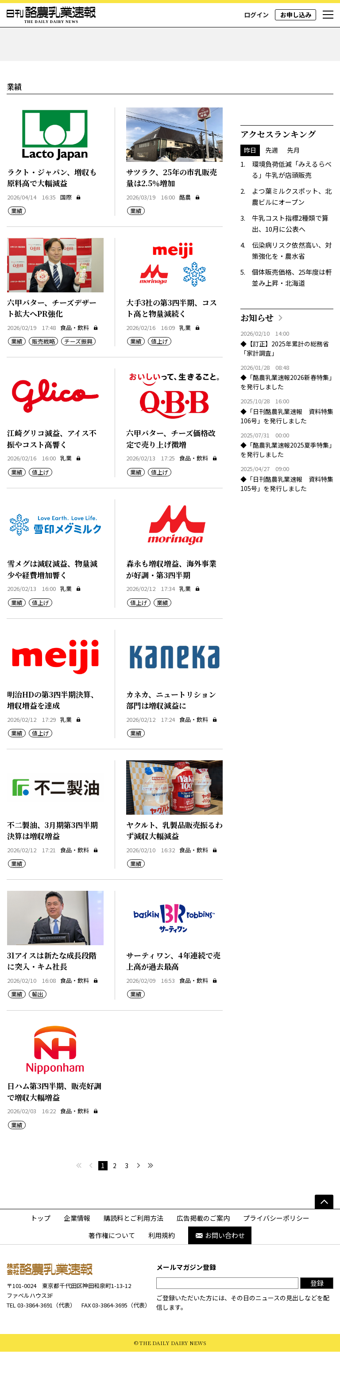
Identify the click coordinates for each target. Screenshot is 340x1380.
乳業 (189, 356)
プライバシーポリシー (276, 1246)
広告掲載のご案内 (203, 1246)
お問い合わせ (220, 1264)
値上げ (159, 370)
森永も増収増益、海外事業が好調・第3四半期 (171, 597)
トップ (40, 1246)
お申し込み (295, 14)
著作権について (112, 1264)
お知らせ (257, 346)
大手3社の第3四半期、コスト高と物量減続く (171, 336)
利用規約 (161, 1264)
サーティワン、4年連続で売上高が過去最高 (173, 989)
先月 (293, 178)
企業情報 (77, 1246)
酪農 (189, 225)
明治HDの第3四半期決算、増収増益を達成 (52, 728)
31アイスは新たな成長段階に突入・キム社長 (52, 989)
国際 (70, 225)
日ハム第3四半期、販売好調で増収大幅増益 (54, 1120)
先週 (272, 178)
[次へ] (138, 1194)
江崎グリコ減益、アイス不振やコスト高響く (52, 467)
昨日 (250, 178)
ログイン (256, 14)
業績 (17, 239)
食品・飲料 (79, 356)
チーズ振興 (78, 370)
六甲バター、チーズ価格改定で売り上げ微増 (171, 467)
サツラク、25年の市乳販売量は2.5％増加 (171, 206)
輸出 (37, 1023)
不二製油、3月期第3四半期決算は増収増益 (52, 858)
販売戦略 (43, 370)
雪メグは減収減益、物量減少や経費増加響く (52, 597)
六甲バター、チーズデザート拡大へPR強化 (52, 336)
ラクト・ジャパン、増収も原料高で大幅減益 (52, 206)
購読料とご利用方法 (133, 1246)
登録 (317, 1311)
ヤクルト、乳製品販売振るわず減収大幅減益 (174, 858)
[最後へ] (150, 1194)
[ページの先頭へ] (324, 1230)
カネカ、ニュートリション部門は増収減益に (171, 728)
